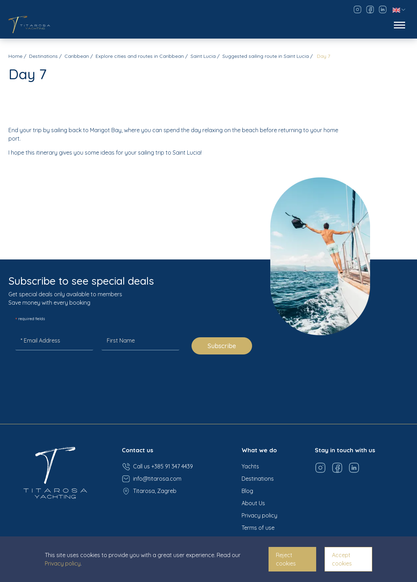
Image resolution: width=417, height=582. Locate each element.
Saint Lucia (203, 56)
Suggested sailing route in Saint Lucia (265, 56)
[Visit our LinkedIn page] (382, 9)
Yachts (250, 466)
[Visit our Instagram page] (357, 9)
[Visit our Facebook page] (370, 9)
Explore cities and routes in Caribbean (140, 56)
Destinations (43, 56)
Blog (247, 490)
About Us (253, 503)
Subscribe (222, 346)
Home (15, 56)
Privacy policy (259, 515)
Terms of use (258, 527)
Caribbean (76, 56)
